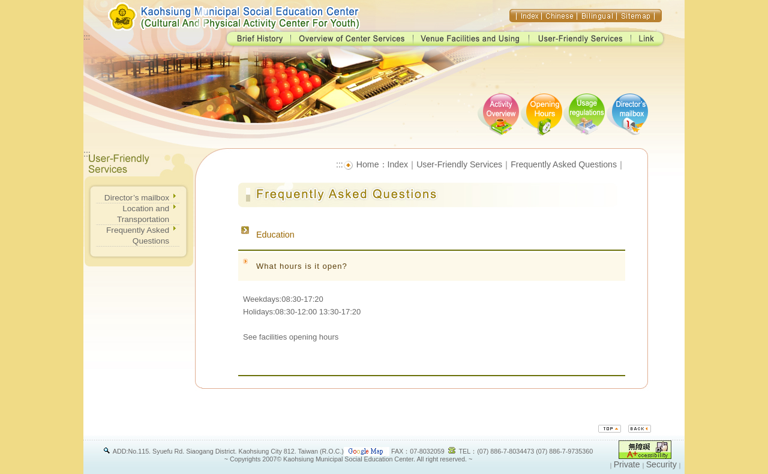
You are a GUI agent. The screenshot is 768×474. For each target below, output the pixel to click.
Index (398, 164)
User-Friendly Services (459, 164)
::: (86, 36)
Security (661, 464)
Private (627, 464)
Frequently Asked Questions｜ (568, 164)
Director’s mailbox (136, 197)
